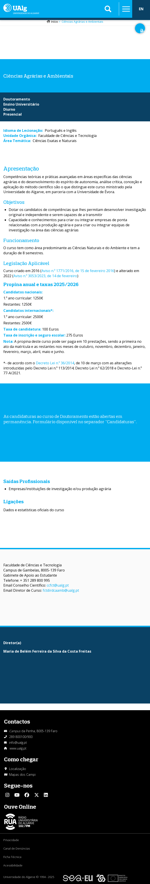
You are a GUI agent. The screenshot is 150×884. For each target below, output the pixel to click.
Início (54, 22)
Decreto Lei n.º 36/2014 (55, 363)
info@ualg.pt (18, 742)
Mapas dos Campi (22, 774)
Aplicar (108, 9)
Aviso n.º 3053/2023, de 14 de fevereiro (45, 275)
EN (141, 8)
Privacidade (11, 840)
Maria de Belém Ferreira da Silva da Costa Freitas (47, 651)
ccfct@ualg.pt (58, 585)
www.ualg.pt (18, 748)
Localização (17, 769)
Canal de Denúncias (16, 848)
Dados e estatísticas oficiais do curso (33, 509)
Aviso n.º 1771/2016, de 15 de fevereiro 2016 (77, 270)
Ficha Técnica (12, 857)
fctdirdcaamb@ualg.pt (61, 590)
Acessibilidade (12, 865)
